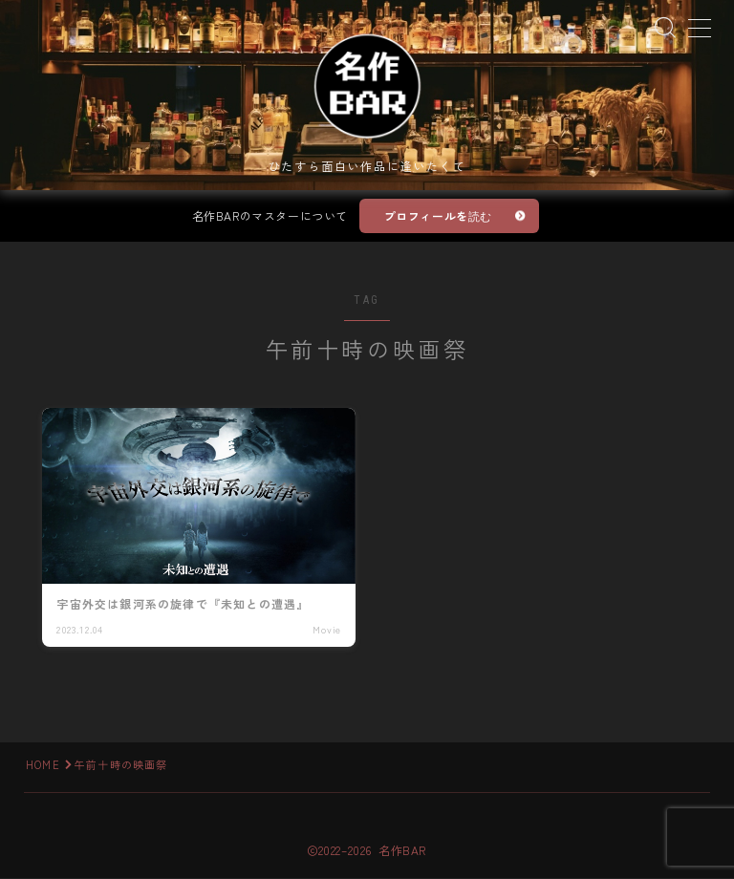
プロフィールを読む (438, 217)
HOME (43, 765)
